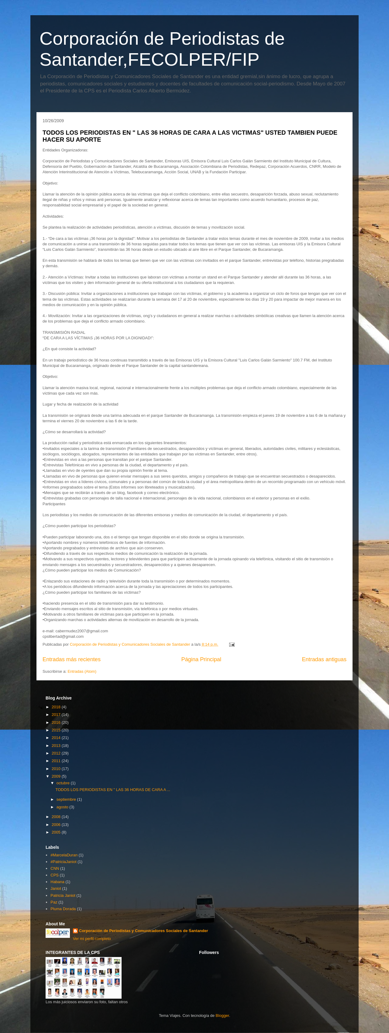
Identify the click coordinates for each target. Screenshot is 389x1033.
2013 (57, 745)
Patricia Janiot (62, 895)
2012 (57, 753)
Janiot (55, 888)
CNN (54, 868)
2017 (57, 714)
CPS (54, 875)
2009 (57, 776)
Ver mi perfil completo (92, 938)
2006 (57, 824)
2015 (57, 730)
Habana (57, 881)
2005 (57, 832)
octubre (64, 783)
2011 (57, 760)
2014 (57, 737)
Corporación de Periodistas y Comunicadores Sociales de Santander (143, 930)
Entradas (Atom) (81, 671)
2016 (57, 722)
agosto (63, 807)
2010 (57, 768)
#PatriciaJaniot (63, 861)
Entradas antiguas (324, 659)
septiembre (67, 799)
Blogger (222, 1015)
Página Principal (201, 659)
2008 (57, 816)
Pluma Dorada (63, 909)
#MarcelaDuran (63, 855)
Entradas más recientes (72, 659)
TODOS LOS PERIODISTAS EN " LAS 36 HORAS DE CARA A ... (112, 789)
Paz (53, 902)
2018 (57, 707)
